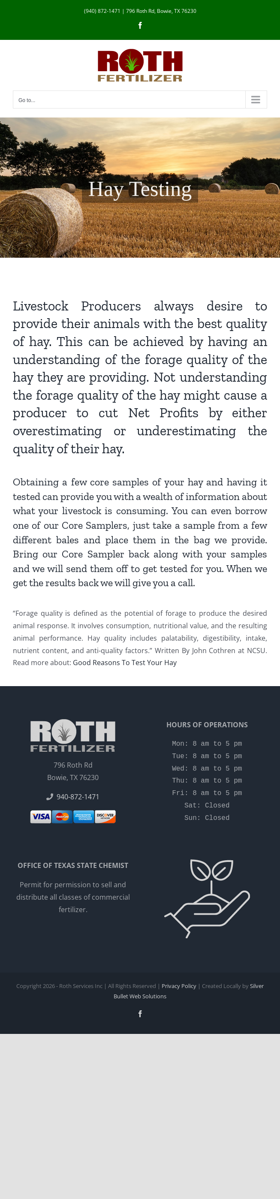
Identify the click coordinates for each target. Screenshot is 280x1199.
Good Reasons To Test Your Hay (125, 662)
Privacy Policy (179, 986)
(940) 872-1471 (102, 11)
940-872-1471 (78, 796)
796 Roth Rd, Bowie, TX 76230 (161, 11)
